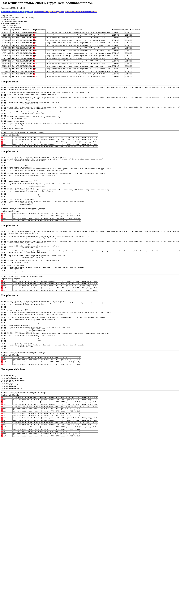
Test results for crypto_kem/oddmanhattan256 (81, 12)
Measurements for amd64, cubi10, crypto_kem (17, 12)
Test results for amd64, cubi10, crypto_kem (49, 12)
